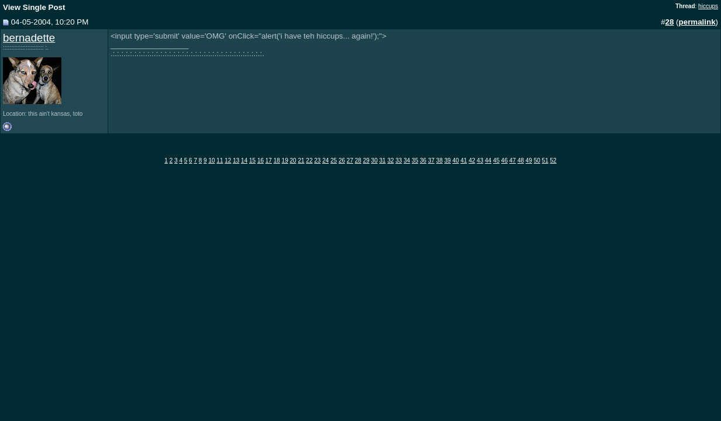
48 (521, 160)
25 (333, 160)
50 (537, 160)
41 (464, 160)
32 (390, 160)
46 (504, 160)
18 (277, 160)
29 (366, 160)
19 (285, 160)
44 (488, 160)
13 (236, 160)
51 (545, 160)
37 (431, 160)
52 (553, 160)
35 (415, 160)
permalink (697, 22)
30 (374, 160)
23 (317, 160)
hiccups (708, 6)
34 (406, 160)
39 (447, 160)
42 (471, 160)
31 (382, 160)
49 (529, 160)
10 (211, 160)
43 (480, 160)
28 (358, 160)
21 (301, 160)
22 (309, 160)
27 (350, 160)
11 (219, 160)
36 (423, 160)
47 (512, 160)
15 (252, 160)
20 (293, 160)
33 (398, 160)
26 (342, 160)
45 (496, 160)
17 (268, 160)
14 (244, 160)
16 (260, 160)
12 (228, 160)
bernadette (29, 38)
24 (325, 160)
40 (456, 160)
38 (439, 160)
